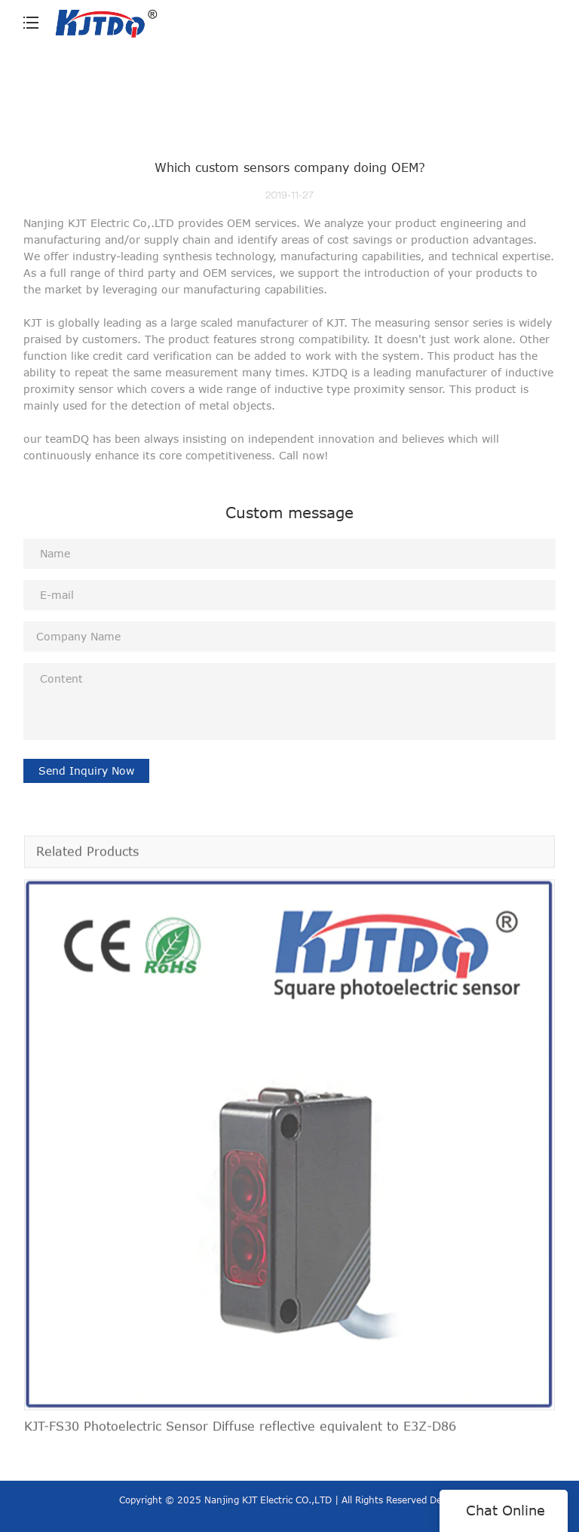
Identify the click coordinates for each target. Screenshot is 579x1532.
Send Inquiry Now (86, 770)
